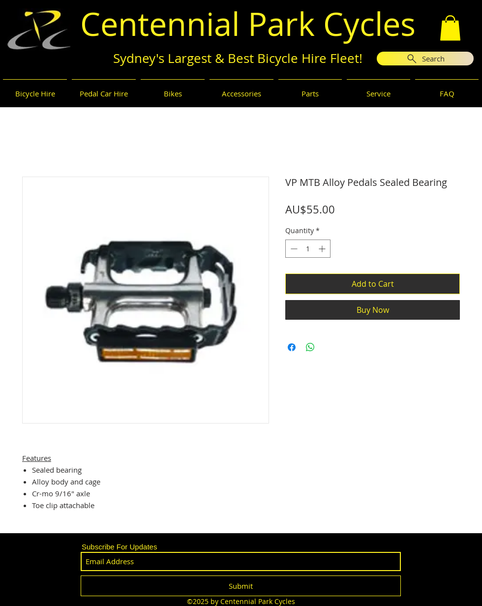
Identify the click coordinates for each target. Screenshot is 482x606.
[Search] (425, 58)
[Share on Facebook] (292, 347)
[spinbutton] (308, 248)
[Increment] (323, 248)
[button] (450, 27)
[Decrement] (293, 248)
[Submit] (241, 586)
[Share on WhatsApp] (310, 347)
